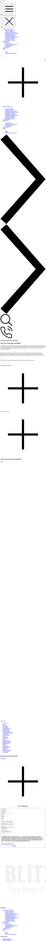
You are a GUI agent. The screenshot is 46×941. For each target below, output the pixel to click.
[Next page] (5, 721)
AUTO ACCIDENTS (9, 31)
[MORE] (3, 50)
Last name (3, 811)
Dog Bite (4, 736)
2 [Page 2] (3, 721)
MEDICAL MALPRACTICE (11, 32)
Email (2, 813)
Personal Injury (6, 727)
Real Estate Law (6, 735)
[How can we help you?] (7, 833)
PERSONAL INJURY (9, 30)
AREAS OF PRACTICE (7, 29)
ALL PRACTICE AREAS (10, 40)
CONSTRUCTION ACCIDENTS (11, 33)
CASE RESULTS (6, 41)
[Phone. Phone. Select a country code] (2, 818)
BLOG (6, 52)
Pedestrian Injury (6, 740)
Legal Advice (5, 738)
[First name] (6, 810)
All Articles (5, 723)
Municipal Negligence (7, 731)
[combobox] (2, 826)
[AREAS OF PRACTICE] (12, 29)
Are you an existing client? (6, 821)
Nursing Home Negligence (8, 732)
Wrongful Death (6, 729)
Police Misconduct (6, 746)
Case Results (5, 726)
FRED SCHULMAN (9, 45)
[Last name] (6, 812)
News (4, 724)
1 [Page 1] (2, 721)
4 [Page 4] (4, 721)
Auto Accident (5, 734)
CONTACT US (6, 47)
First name (3, 809)
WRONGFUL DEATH (9, 39)
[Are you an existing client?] (6, 823)
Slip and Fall (5, 745)
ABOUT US (5, 42)
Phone (2, 816)
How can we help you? (6, 831)
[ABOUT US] (8, 42)
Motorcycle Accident (7, 741)
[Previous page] (1, 721)
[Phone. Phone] (6, 820)
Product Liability (6, 751)
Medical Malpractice (7, 728)
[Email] (6, 815)
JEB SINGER (8, 46)
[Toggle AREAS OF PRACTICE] (3, 107)
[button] (24, 128)
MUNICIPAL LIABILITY (10, 35)
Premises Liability (6, 730)
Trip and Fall (5, 748)
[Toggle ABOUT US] (3, 122)
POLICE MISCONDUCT (10, 37)
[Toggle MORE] (3, 129)
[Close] (8, 21)
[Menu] (8, 9)
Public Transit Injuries (7, 750)
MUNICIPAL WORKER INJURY (11, 36)
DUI (4, 739)
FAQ (6, 51)
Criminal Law (5, 737)
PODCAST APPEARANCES (11, 53)
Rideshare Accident (6, 742)
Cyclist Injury (5, 752)
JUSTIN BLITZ (8, 43)
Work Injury (5, 725)
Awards (4, 744)
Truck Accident (6, 743)
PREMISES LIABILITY (10, 34)
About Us (5, 749)
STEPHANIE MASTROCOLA (11, 44)
